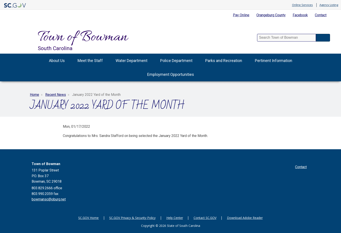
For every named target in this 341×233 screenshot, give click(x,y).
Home (34, 95)
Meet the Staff (90, 60)
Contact (320, 15)
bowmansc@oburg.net (49, 199)
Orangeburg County (271, 15)
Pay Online (241, 15)
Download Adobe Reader (245, 218)
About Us (57, 60)
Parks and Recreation (223, 60)
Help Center (174, 218)
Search (323, 38)
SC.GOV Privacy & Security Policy (132, 218)
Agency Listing (328, 5)
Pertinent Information (273, 60)
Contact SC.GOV (205, 218)
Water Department (131, 60)
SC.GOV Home (88, 218)
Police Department (176, 60)
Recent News (55, 95)
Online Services (302, 5)
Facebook (300, 15)
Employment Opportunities (170, 74)
